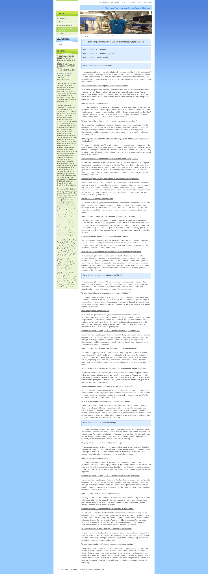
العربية (150, 2)
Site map (116, 2)
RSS (125, 2)
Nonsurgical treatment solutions (100, 36)
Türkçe (139, 2)
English (144, 2)
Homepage (84, 36)
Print (133, 2)
